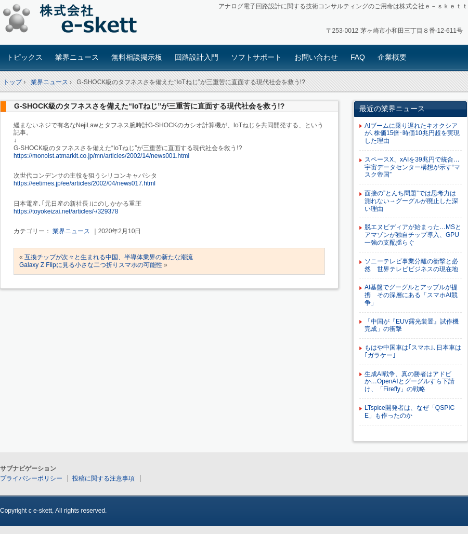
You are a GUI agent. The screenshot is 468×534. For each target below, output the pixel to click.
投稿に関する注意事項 (103, 478)
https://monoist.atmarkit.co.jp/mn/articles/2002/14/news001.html (101, 155)
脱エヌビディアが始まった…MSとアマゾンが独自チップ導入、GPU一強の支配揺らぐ (413, 234)
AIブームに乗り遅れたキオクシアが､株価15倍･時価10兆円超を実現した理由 (412, 133)
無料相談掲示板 (136, 57)
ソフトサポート (256, 57)
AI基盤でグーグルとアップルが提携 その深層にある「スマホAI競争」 (411, 295)
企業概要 (392, 57)
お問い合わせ (316, 57)
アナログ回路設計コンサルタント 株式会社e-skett (73, 20)
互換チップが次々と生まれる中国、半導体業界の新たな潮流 (108, 257)
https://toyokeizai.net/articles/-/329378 (66, 211)
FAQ (357, 57)
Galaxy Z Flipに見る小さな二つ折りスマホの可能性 (90, 265)
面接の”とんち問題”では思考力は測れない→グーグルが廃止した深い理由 (411, 201)
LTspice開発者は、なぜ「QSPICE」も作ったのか (409, 411)
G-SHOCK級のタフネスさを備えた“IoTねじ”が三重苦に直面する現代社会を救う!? (149, 106)
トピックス (24, 57)
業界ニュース (77, 57)
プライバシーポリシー (31, 478)
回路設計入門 (196, 57)
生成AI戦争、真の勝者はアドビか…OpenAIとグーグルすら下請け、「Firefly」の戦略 (409, 381)
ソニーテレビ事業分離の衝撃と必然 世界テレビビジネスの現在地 (411, 265)
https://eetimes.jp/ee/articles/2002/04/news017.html (84, 183)
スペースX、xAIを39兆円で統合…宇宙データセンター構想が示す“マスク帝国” (412, 167)
